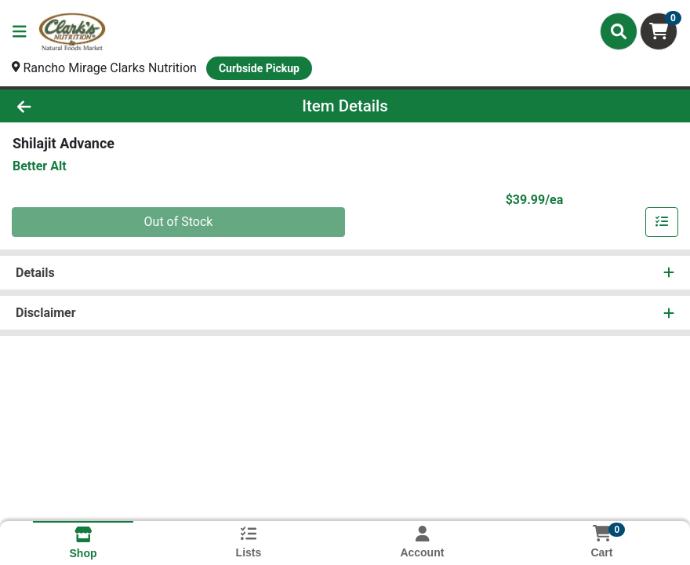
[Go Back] (96, 106)
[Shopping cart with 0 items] (658, 31)
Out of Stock (178, 221)
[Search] (618, 31)
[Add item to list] (661, 222)
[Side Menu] (20, 31)
